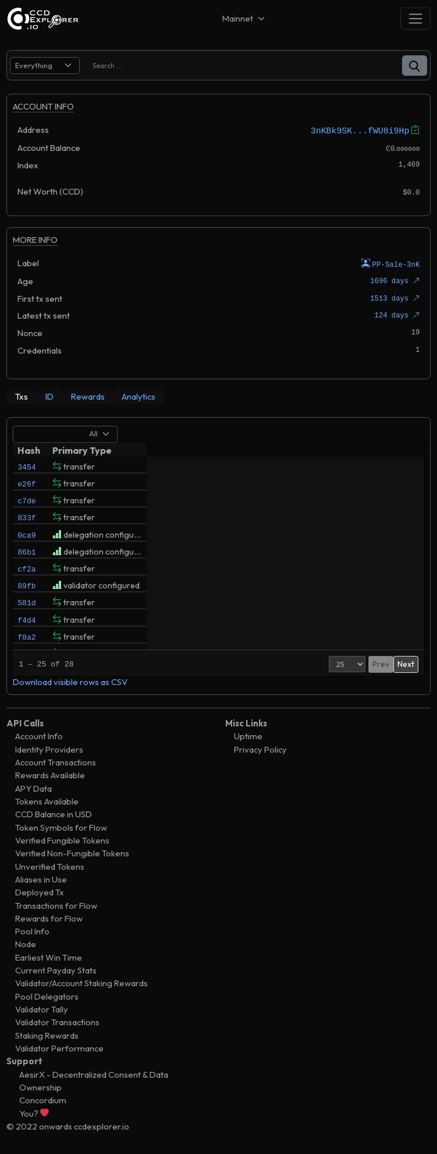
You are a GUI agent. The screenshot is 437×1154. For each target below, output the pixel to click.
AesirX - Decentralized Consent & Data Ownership (93, 1080)
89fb (26, 604)
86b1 (26, 564)
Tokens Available (47, 800)
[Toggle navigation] (415, 18)
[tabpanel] (218, 555)
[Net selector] (244, 18)
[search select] (45, 65)
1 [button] (375, 663)
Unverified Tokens (49, 865)
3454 (26, 465)
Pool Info (32, 930)
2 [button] (387, 663)
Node (25, 943)
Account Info (39, 735)
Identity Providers (49, 748)
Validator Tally (41, 1008)
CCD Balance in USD (53, 813)
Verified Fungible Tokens (62, 839)
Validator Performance (59, 1047)
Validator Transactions (57, 1021)
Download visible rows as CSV (70, 680)
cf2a (26, 584)
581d (26, 624)
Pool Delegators (47, 995)
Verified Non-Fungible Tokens (72, 852)
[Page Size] (323, 663)
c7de (26, 505)
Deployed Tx (39, 891)
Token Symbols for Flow (61, 826)
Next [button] (405, 663)
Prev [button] (357, 663)
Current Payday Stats (56, 969)
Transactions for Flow (56, 904)
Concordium (42, 1099)
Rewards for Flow (49, 917)
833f (26, 525)
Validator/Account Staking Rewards (81, 982)
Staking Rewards (47, 1034)
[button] (414, 65)
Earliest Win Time (48, 956)
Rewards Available (50, 774)
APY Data (33, 787)
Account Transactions (55, 761)
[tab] (21, 397)
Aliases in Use (41, 878)
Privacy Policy (260, 748)
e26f (26, 485)
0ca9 (26, 544)
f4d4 (26, 643)
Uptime (248, 735)
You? (34, 1112)
